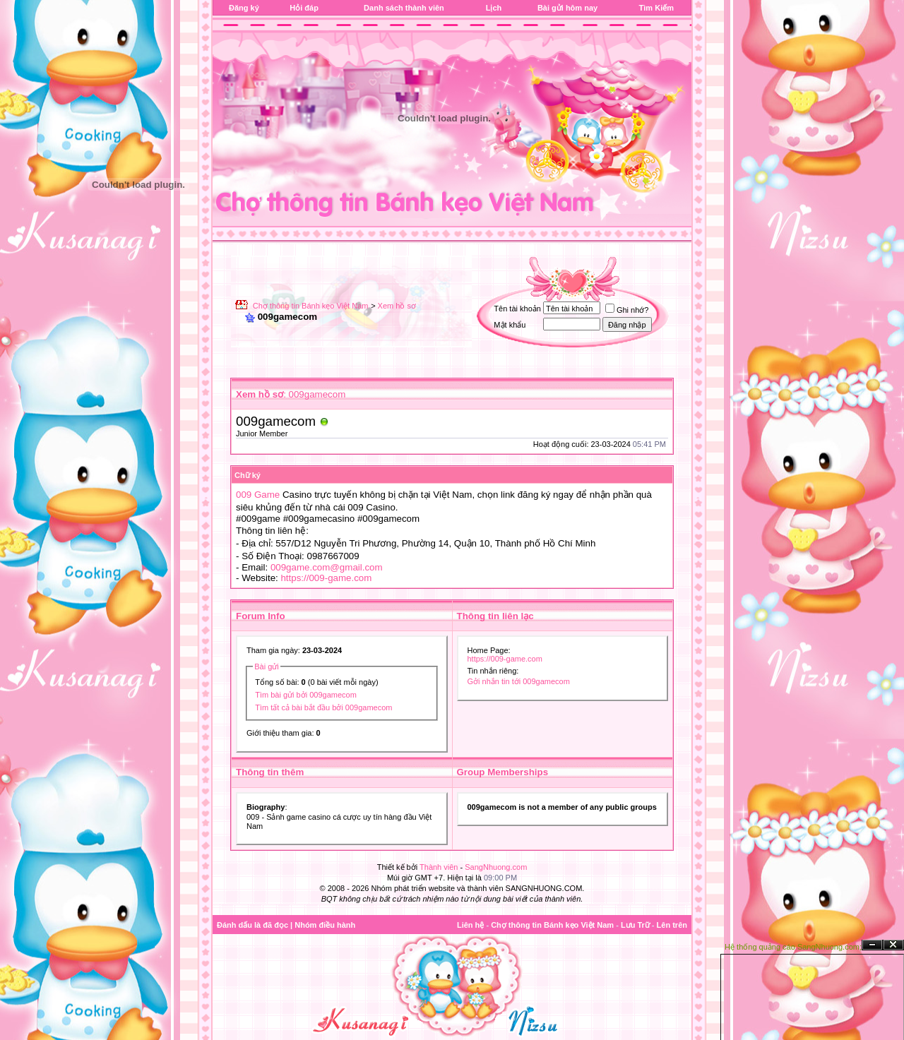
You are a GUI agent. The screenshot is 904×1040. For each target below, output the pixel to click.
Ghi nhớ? (627, 310)
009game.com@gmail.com (326, 567)
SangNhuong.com (496, 867)
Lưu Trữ (635, 925)
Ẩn (872, 945)
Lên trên (672, 925)
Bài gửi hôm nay (567, 8)
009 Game (258, 494)
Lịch (494, 8)
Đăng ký (244, 8)
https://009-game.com (325, 578)
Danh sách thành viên (404, 8)
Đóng (893, 945)
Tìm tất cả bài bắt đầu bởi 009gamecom (323, 707)
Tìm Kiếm (656, 8)
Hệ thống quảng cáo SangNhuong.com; (793, 947)
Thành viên (439, 867)
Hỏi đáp (304, 8)
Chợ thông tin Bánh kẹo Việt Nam (311, 305)
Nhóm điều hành (325, 925)
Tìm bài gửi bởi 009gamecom (306, 695)
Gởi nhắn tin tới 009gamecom (519, 681)
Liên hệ (470, 925)
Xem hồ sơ (397, 305)
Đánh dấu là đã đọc (252, 925)
